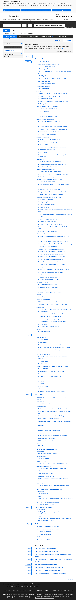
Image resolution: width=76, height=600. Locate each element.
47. (38, 214)
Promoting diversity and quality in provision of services (53, 78)
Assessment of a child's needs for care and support (53, 251)
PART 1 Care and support (42, 61)
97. (38, 409)
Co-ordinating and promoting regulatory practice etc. (54, 463)
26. (38, 144)
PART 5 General (39, 524)
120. (38, 504)
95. (38, 391)
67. (38, 277)
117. (39, 485)
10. (38, 96)
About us (19, 590)
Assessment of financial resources (49, 116)
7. (38, 83)
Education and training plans (47, 438)
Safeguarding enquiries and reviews (49, 279)
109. (39, 453)
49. (38, 221)
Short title (41, 542)
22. (38, 131)
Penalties (42, 383)
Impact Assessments (45, 36)
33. (38, 166)
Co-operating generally (45, 81)
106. (39, 438)
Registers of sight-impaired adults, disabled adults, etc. (54, 321)
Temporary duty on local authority (48, 219)
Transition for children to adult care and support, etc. (50, 249)
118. (39, 493)
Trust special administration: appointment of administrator (55, 347)
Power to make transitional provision (50, 529)
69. (38, 284)
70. (38, 287)
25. (38, 142)
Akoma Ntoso (28, 586)
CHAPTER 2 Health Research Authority (47, 449)
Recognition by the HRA (46, 473)
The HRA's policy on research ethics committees (53, 468)
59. (38, 254)
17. (38, 116)
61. (38, 259)
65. (38, 269)
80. (38, 331)
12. (38, 101)
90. (38, 371)
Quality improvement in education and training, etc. (53, 416)
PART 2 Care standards (41, 335)
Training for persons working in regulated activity (52, 391)
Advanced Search (68, 27)
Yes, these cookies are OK (13, 10)
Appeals (39, 294)
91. (38, 376)
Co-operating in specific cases (47, 83)
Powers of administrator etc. (46, 504)
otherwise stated (52, 594)
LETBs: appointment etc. (46, 433)
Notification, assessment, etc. (47, 181)
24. (38, 139)
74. (38, 313)
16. (38, 114)
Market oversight (41, 234)
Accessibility (32, 590)
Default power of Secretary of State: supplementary (53, 304)
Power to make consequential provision (49, 526)
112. (39, 468)
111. (39, 463)
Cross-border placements (49, 548)
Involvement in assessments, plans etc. (50, 277)
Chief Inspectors (44, 368)
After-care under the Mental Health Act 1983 (51, 316)
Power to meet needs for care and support (51, 124)
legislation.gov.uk (14, 15)
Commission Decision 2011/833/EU (48, 596)
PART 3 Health (39, 394)
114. (39, 473)
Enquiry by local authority (46, 199)
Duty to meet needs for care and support (50, 121)
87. (38, 361)
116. (39, 478)
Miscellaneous (40, 307)
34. (38, 171)
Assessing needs (41, 91)
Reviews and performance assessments (50, 376)
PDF (19, 586)
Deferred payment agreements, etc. (46, 169)
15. (38, 111)
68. (38, 279)
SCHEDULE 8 (38, 573)
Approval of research (45, 471)
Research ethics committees (44, 466)
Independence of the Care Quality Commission (52, 371)
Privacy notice (47, 590)
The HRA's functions (45, 458)
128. (38, 539)
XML (22, 586)
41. (38, 194)
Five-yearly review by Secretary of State (50, 292)
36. (38, 176)
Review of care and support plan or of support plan (53, 147)
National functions (41, 406)
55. (38, 241)
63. (38, 264)
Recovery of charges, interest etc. (48, 284)
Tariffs (38, 443)
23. (38, 134)
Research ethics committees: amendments (54, 573)
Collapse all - (28, 56)
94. (38, 386)
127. (38, 537)
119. (39, 498)
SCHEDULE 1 (38, 548)
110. (39, 458)
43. (38, 202)
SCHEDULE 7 (38, 570)
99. (38, 416)
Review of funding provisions (44, 289)
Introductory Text (39, 59)
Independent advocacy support (45, 274)
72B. (39, 304)
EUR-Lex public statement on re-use (44, 598)
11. (38, 98)
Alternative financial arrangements (49, 176)
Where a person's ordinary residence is (50, 189)
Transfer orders (44, 493)
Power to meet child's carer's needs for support (52, 261)
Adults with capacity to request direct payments (52, 161)
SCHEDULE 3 (38, 554)
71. (38, 292)
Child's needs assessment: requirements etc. (51, 254)
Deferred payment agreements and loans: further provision (55, 174)
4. (38, 76)
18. (38, 121)
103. (39, 430)
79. (38, 326)
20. (38, 126)
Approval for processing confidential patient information (54, 485)
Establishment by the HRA (47, 476)
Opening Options (9, 54)
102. (39, 425)
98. (38, 411)
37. (38, 181)
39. (38, 189)
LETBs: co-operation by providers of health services (53, 435)
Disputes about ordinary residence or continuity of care (54, 192)
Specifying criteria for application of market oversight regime (55, 236)
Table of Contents (10, 36)
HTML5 (8, 586)
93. (38, 383)
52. (38, 231)
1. (38, 66)
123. (38, 526)
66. (38, 272)
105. (39, 435)
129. (38, 542)
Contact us (40, 590)
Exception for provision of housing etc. (50, 134)
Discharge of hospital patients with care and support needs (55, 313)
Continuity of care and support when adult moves (49, 179)
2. (38, 69)
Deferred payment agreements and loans (50, 171)
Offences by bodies (45, 386)
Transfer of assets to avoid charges (49, 287)
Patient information (41, 483)
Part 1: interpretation (45, 331)
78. (38, 324)
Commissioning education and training (50, 441)
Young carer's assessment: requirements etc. (51, 267)
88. (38, 363)
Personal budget (44, 144)
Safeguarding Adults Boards (47, 202)
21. (38, 129)
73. (38, 309)
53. (38, 236)
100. (39, 418)
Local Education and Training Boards (50, 430)
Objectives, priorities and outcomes (49, 418)
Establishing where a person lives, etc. (47, 187)
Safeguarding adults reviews (47, 204)
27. (38, 147)
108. (39, 445)
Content (20, 36)
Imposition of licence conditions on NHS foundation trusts (55, 344)
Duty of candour (44, 339)
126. (38, 534)
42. (38, 199)
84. (38, 347)
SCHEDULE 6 (38, 567)
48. (38, 219)
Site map (25, 590)
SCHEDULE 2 (38, 551)
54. (38, 238)
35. (38, 174)
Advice (42, 425)
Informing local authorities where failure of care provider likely (56, 244)
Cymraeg (70, 19)
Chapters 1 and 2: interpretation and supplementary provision (56, 498)
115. (39, 476)
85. (38, 350)
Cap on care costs (44, 111)
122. (39, 518)
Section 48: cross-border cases (48, 221)
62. (38, 261)
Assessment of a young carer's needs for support (52, 264)
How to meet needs (44, 88)
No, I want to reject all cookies (62, 10)
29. (38, 152)
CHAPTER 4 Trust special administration (48, 502)
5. (38, 78)
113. (39, 471)
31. (38, 161)
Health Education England (46, 404)
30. (38, 155)
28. (38, 149)
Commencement (43, 537)
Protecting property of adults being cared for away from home (56, 214)
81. (38, 339)
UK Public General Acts (9, 33)
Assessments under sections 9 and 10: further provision (54, 101)
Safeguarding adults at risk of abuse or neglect (49, 197)
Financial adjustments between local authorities (52, 194)
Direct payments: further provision (48, 166)
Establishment (40, 401)
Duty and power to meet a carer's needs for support (53, 126)
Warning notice (44, 342)
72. (38, 297)
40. (38, 192)
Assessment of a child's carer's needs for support (52, 256)
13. (38, 103)
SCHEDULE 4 (38, 559)
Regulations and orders (45, 531)
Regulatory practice (42, 461)
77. (38, 321)
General (39, 329)
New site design (7, 590)
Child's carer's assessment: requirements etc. (52, 259)
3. (38, 71)
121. (39, 512)
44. (38, 204)
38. (38, 184)
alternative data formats (30, 584)
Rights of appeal (44, 361)
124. (38, 529)
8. (38, 88)
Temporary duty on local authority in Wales (51, 224)
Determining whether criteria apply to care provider (53, 238)
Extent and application (45, 539)
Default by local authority (43, 299)
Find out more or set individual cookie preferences (37, 10)
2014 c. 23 (19, 33)
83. (38, 344)
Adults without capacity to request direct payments (53, 164)
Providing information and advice (47, 76)
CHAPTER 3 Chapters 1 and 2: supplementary (49, 489)
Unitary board (43, 363)
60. (38, 256)
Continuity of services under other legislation (51, 272)
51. (38, 226)
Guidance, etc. (43, 324)
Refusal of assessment (46, 98)
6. (38, 81)
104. (39, 433)
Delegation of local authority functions (49, 326)
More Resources (60, 36)
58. (38, 251)
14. (38, 108)
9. (38, 93)
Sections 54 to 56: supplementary (48, 246)
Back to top (70, 579)
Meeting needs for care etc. (44, 86)
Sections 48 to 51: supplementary (48, 231)
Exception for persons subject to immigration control (53, 129)
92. (38, 381)
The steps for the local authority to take (50, 139)
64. (38, 267)
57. (38, 246)
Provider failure (41, 216)
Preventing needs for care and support (49, 69)
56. (38, 244)
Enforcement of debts (42, 282)
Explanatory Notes (31, 36)
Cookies (55, 590)
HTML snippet (14, 586)
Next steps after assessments (44, 137)
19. (38, 124)
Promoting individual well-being (47, 66)
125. (38, 531)
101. (39, 421)
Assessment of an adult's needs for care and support (53, 93)
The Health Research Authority (48, 453)
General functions (41, 456)
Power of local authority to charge (48, 108)
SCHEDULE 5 (38, 564)
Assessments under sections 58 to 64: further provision (54, 269)
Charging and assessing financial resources (48, 106)
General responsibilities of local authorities (48, 64)
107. (39, 441)
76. (38, 319)
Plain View (58, 40)
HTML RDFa (35, 586)
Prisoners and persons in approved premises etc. (52, 319)
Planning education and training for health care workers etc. (55, 409)
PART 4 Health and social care (43, 507)
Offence (42, 381)
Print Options (67, 40)
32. (38, 164)
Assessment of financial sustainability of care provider (54, 241)
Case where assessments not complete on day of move (54, 184)
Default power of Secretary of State (49, 302)
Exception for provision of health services (50, 131)
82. (38, 342)
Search (6, 30)
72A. (39, 302)
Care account (43, 152)
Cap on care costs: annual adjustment (50, 114)
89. (38, 368)
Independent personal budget (47, 149)
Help (14, 590)
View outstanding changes (63, 51)
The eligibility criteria (45, 103)
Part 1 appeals (43, 297)
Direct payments (41, 159)
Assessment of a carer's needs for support (51, 96)
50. (38, 224)
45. (38, 207)
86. (38, 356)
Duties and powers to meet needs (45, 119)
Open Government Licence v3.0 (32, 594)
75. (38, 316)
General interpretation (45, 534)
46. (38, 209)
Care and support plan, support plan (49, 142)
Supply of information (45, 207)
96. (38, 404)
